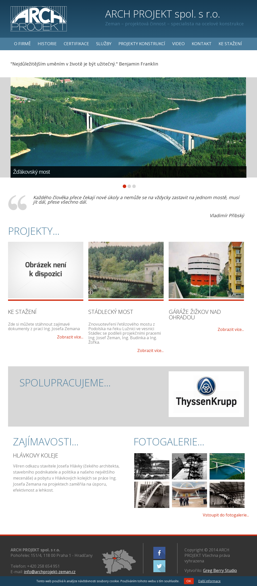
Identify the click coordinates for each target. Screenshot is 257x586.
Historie (47, 43)
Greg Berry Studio (220, 570)
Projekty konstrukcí (141, 43)
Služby (103, 43)
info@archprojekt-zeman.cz (50, 571)
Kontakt (202, 43)
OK (188, 581)
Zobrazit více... (70, 337)
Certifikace (76, 43)
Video (178, 43)
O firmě (22, 43)
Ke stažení (230, 43)
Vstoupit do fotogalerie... (226, 515)
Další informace (209, 581)
